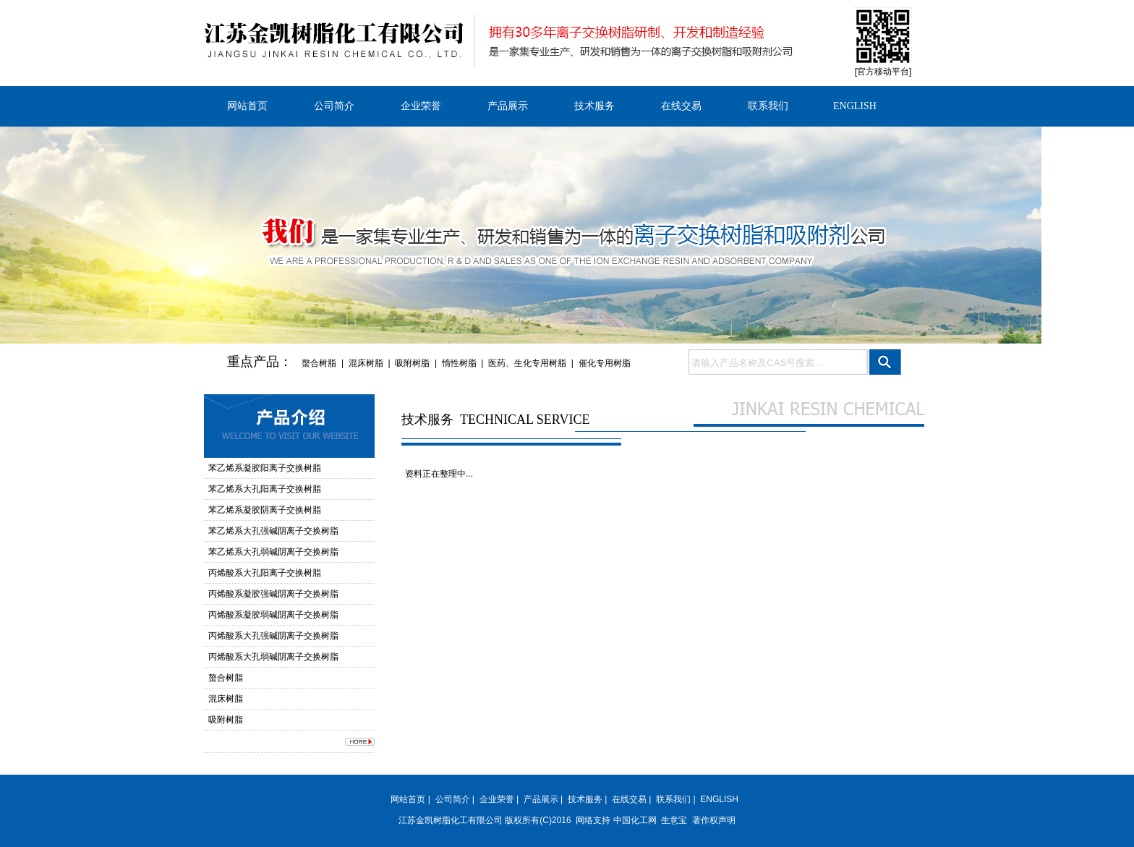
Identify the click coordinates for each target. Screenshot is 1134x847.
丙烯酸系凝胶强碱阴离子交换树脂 (273, 594)
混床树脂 (366, 363)
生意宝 (674, 820)
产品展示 (507, 106)
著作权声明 (714, 820)
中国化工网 (635, 820)
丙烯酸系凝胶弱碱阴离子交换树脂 (273, 615)
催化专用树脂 (605, 363)
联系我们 (768, 106)
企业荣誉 (421, 106)
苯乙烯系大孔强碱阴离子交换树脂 (273, 531)
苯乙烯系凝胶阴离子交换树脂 (264, 510)
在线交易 (681, 106)
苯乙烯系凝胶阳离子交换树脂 (264, 468)
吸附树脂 (412, 363)
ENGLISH (855, 106)
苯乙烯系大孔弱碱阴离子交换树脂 (273, 552)
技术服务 (594, 106)
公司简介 (334, 106)
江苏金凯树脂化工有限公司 (450, 820)
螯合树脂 (319, 363)
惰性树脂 (459, 363)
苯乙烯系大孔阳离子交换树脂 (264, 489)
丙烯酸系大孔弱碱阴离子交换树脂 (273, 657)
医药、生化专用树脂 (527, 363)
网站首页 (247, 106)
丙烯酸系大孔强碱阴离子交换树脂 (273, 636)
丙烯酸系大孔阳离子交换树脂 (264, 573)
